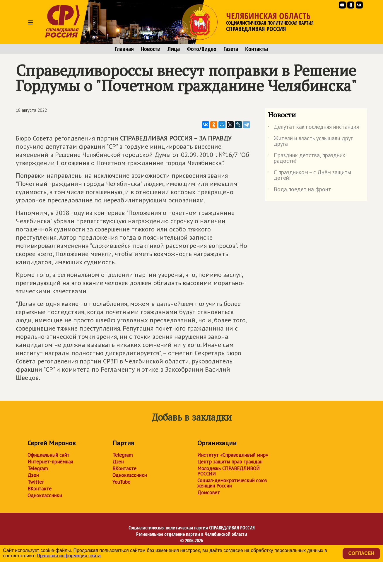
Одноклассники (45, 495)
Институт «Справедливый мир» (232, 455)
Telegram (38, 468)
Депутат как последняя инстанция (313, 128)
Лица (173, 49)
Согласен (361, 553)
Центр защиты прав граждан (229, 461)
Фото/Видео (201, 49)
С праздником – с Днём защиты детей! (309, 175)
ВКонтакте (40, 488)
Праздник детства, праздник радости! (306, 158)
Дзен (33, 475)
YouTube (121, 482)
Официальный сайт (48, 455)
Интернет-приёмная (50, 461)
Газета (230, 49)
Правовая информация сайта (69, 555)
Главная (124, 49)
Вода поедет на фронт (299, 190)
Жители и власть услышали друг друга (310, 141)
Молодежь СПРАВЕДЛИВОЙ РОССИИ (228, 471)
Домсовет (208, 492)
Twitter (36, 482)
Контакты (256, 49)
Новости (150, 49)
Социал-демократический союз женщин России (232, 483)
